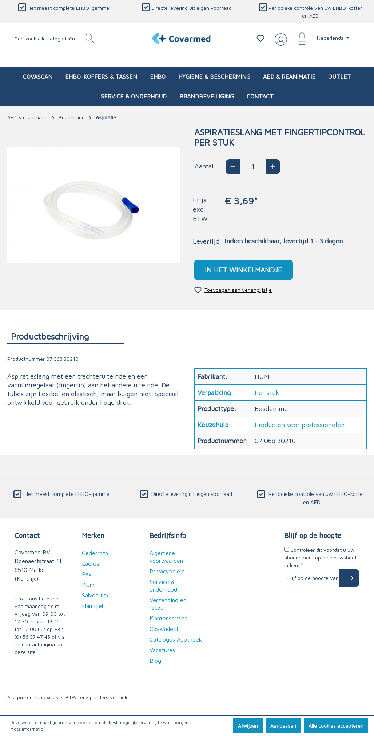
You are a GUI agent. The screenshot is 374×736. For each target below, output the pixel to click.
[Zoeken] (89, 38)
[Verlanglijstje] (260, 38)
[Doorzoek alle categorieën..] (54, 38)
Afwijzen (248, 726)
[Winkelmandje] (298, 38)
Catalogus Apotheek (176, 639)
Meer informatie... (28, 729)
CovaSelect (164, 628)
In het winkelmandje (243, 270)
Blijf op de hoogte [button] (312, 535)
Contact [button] (27, 535)
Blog (155, 660)
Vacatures (162, 650)
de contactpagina (35, 644)
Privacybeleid (167, 571)
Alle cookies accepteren (336, 726)
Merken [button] (93, 535)
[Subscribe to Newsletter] (349, 578)
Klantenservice (169, 618)
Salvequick (95, 595)
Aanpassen (283, 726)
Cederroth (95, 553)
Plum (88, 584)
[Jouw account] (279, 38)
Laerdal (91, 563)
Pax (87, 574)
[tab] (65, 336)
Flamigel (92, 606)
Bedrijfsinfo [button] (168, 535)
